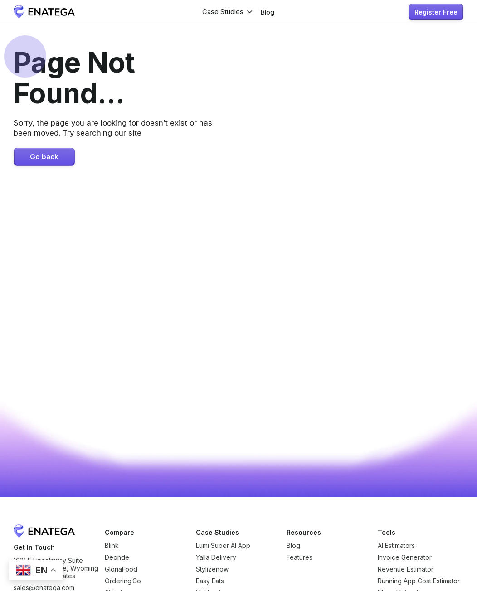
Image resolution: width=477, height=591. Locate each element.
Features (299, 557)
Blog (293, 545)
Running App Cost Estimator (419, 581)
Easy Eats (210, 581)
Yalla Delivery (216, 557)
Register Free (436, 12)
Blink (112, 545)
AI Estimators (396, 545)
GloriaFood (121, 569)
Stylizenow (212, 569)
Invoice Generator (405, 557)
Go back (44, 157)
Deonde (117, 557)
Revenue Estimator (405, 569)
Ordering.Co (123, 581)
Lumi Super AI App (223, 545)
